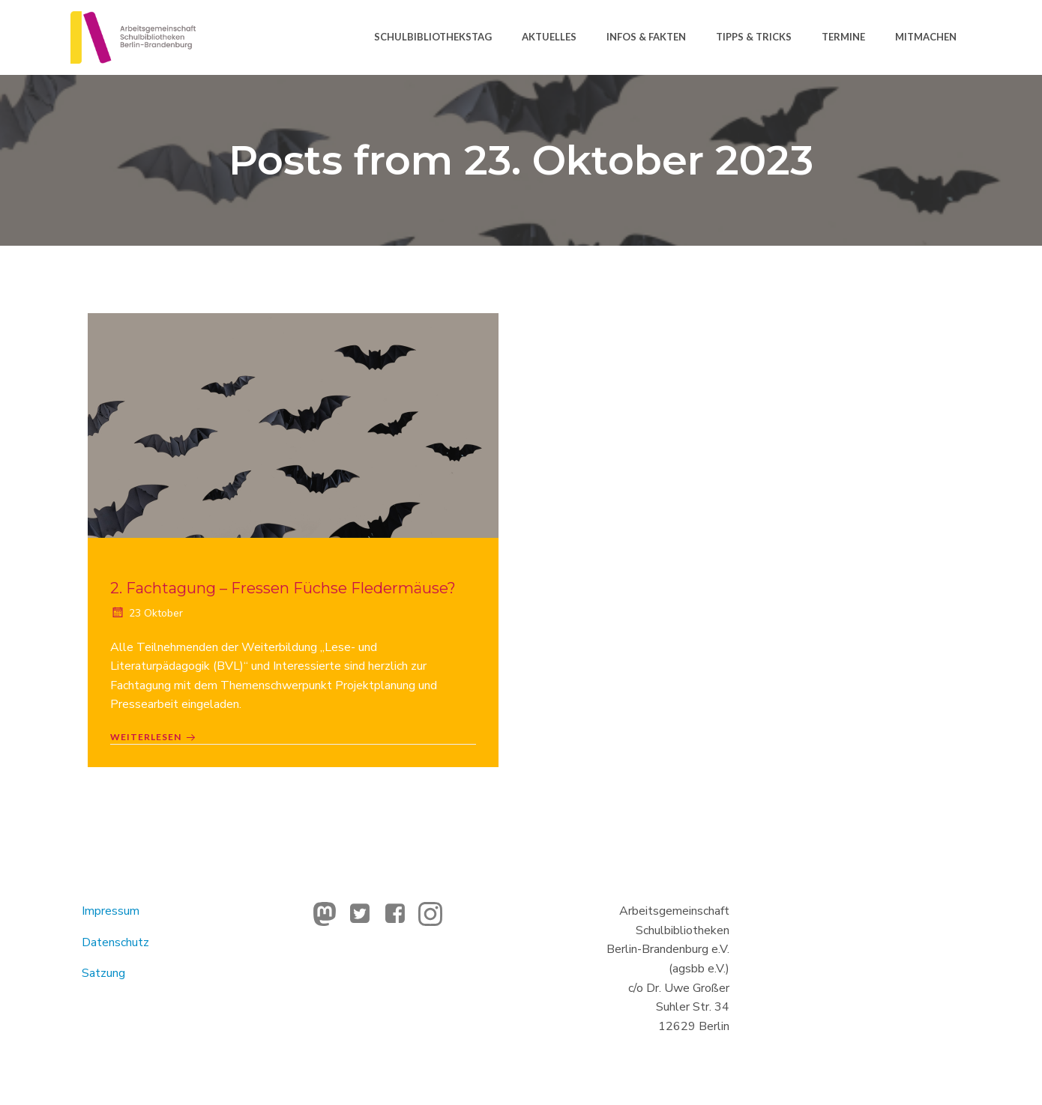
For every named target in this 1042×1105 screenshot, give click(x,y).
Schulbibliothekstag (433, 37)
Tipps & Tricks (754, 37)
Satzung (103, 973)
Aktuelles (549, 37)
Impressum (110, 911)
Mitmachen (926, 37)
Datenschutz (115, 942)
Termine (843, 37)
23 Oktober (146, 613)
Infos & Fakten (646, 37)
